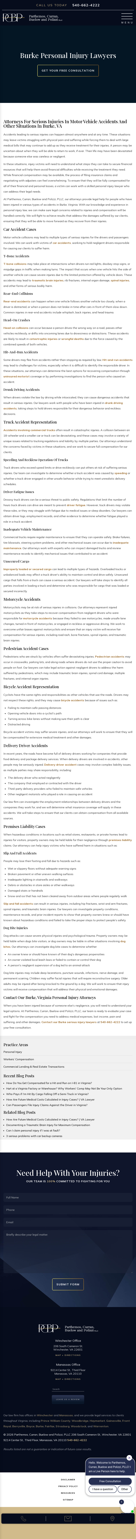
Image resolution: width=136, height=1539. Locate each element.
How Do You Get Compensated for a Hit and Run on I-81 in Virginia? (49, 1083)
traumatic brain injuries (48, 280)
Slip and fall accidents (18, 903)
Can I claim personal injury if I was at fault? (33, 1130)
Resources (68, 1493)
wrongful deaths (72, 339)
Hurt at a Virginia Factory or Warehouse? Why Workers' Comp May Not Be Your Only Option (64, 1088)
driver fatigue (76, 505)
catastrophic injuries (43, 339)
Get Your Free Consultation (68, 71)
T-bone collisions (15, 264)
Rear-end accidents (16, 301)
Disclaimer (68, 1479)
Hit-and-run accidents (117, 360)
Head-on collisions (15, 328)
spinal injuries (120, 280)
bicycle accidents (72, 700)
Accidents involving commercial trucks (29, 430)
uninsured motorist (16, 376)
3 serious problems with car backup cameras (34, 1136)
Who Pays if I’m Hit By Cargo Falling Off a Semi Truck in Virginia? (47, 1094)
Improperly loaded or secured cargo (27, 569)
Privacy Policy (68, 1486)
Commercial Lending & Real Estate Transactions (33, 1066)
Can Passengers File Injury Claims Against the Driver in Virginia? (46, 1105)
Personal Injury (12, 1052)
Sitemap (68, 1499)
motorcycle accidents (37, 618)
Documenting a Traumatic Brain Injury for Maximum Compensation (48, 1125)
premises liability (120, 840)
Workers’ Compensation (18, 1059)
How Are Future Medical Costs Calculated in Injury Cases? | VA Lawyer (50, 1099)
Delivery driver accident (60, 764)
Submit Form (68, 1284)
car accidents (62, 243)
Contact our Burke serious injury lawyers (69, 1022)
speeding (120, 473)
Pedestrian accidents (109, 656)
